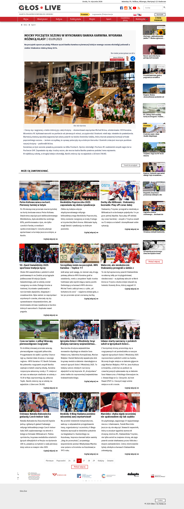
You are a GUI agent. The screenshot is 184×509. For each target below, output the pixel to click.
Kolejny (101, 461)
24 (69, 461)
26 (79, 461)
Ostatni (110, 461)
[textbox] (153, 8)
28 (89, 461)
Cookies (160, 500)
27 (84, 461)
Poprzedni (60, 461)
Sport (33, 25)
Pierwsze (50, 461)
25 (74, 461)
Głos (25, 25)
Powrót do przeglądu (130, 165)
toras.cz (162, 504)
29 (94, 461)
